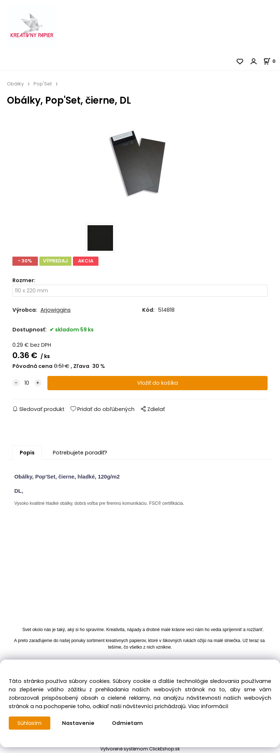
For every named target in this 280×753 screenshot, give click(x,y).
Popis (27, 452)
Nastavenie (78, 723)
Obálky (15, 83)
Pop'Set (43, 83)
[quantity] (27, 383)
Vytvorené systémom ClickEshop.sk (140, 749)
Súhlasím (30, 723)
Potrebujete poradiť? (80, 452)
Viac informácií (208, 706)
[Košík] (271, 61)
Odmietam (127, 723)
